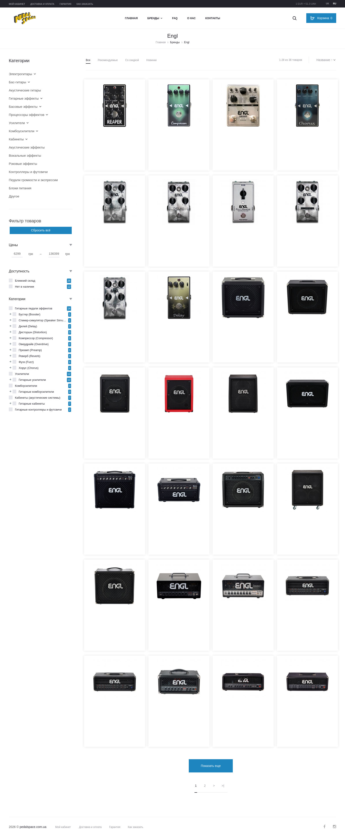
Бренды (153, 18)
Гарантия (65, 4)
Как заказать (85, 4)
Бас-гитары (17, 82)
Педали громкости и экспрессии (33, 180)
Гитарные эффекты (24, 98)
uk (327, 3)
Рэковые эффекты (23, 164)
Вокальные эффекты (25, 155)
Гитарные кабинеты (32, 403)
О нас (191, 18)
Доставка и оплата (42, 4)
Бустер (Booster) (29, 314)
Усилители (17, 123)
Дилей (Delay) (28, 326)
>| (223, 785)
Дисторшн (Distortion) (33, 332)
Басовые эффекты (23, 106)
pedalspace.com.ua (33, 826)
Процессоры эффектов (26, 115)
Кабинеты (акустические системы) (37, 397)
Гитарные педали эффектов (33, 308)
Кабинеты (16, 139)
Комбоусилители (21, 131)
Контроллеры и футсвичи (28, 172)
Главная (131, 18)
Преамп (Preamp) (30, 350)
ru (334, 3)
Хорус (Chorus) (29, 368)
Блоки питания (20, 188)
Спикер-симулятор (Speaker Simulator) (43, 320)
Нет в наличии (24, 286)
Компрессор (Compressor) (36, 338)
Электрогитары (20, 74)
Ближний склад (25, 280)
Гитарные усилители (32, 379)
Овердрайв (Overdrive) (34, 344)
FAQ (175, 18)
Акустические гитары (25, 90)
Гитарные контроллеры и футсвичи (38, 409)
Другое (14, 196)
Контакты (212, 18)
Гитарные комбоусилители (36, 391)
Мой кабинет (17, 4)
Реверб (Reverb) (29, 356)
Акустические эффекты (27, 147)
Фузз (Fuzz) (26, 362)
